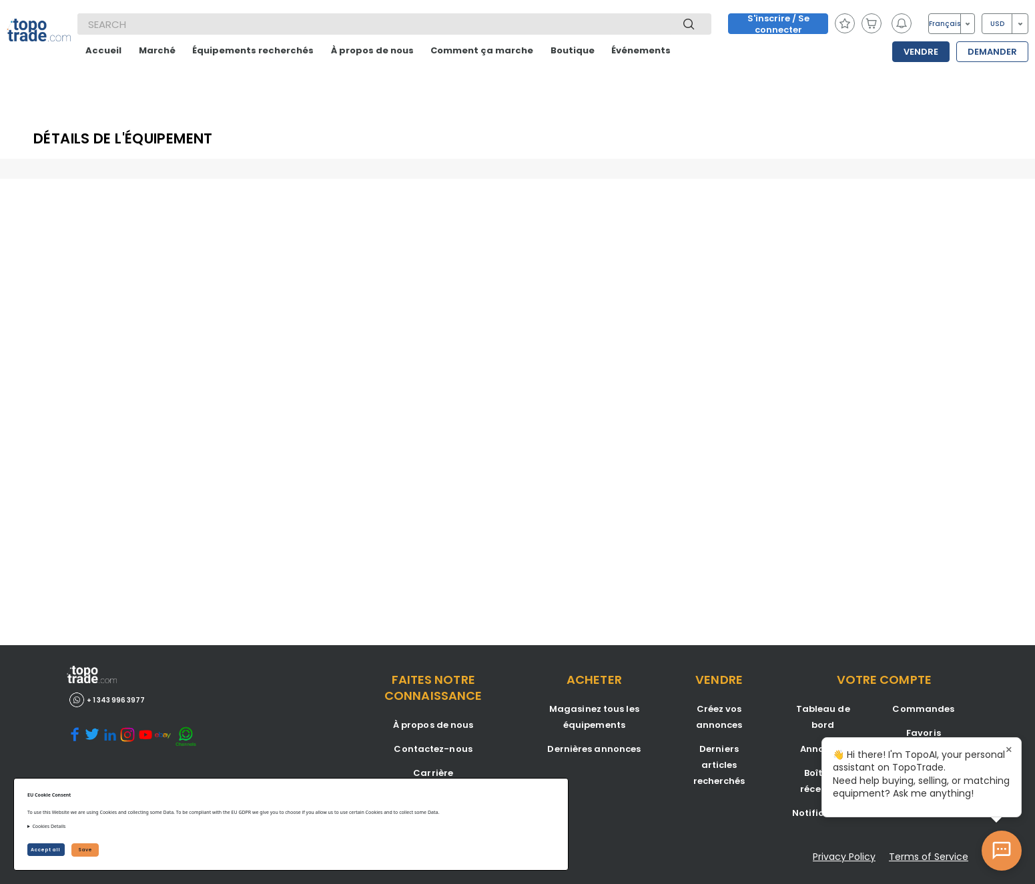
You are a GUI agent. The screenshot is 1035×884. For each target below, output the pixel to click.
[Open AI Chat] (1002, 851)
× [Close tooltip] (1009, 750)
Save (85, 850)
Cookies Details (48, 826)
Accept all (46, 850)
